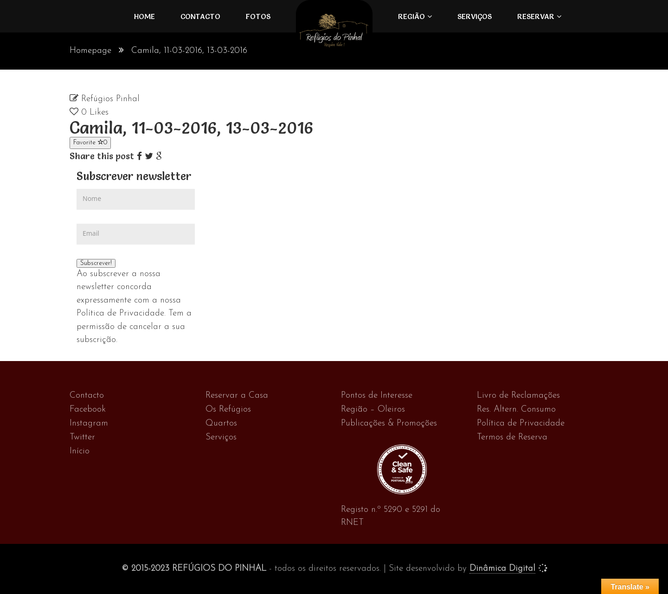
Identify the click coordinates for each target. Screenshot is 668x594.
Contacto (200, 16)
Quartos (221, 423)
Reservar (535, 16)
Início (80, 451)
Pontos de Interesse (376, 395)
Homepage (90, 50)
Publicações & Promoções (389, 423)
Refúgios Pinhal (110, 99)
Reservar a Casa (237, 395)
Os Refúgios (228, 409)
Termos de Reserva (512, 437)
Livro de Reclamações (518, 395)
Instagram (89, 423)
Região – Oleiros (373, 409)
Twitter (82, 437)
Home (144, 16)
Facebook (88, 409)
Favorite (90, 142)
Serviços (474, 16)
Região (411, 16)
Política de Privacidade (521, 423)
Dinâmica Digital (502, 568)
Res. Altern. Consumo (516, 409)
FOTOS (258, 16)
